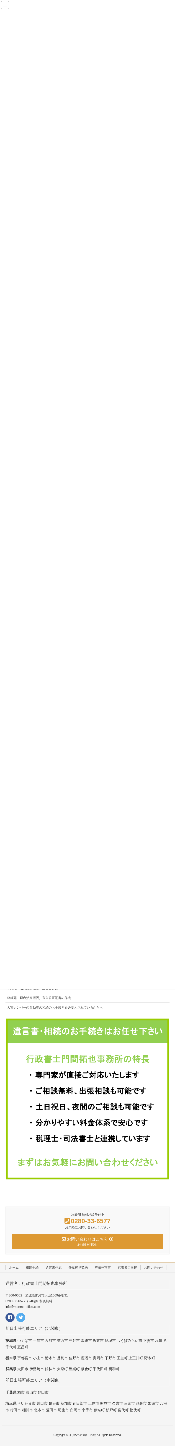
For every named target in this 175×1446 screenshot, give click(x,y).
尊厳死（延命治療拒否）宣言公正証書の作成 (39, 998)
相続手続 (32, 1267)
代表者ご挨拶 (127, 1267)
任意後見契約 (78, 1267)
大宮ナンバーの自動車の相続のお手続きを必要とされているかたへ (55, 1007)
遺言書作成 (54, 1267)
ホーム (14, 1267)
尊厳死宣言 (103, 1267)
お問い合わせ (153, 1267)
